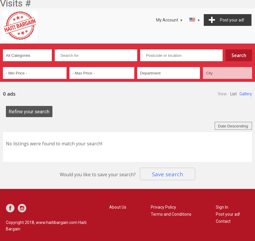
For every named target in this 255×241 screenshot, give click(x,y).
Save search (167, 174)
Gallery (245, 94)
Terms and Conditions (171, 214)
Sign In (222, 207)
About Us (117, 207)
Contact (223, 221)
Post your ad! (228, 214)
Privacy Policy (163, 207)
